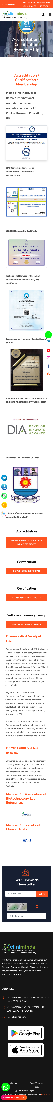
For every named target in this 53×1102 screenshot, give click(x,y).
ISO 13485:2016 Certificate (26, 597)
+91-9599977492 (43, 2)
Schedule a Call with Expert (14, 1097)
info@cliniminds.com (10, 4)
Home (24, 56)
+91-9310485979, (29, 6)
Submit (42, 894)
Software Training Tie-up (26, 624)
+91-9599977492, (32, 1007)
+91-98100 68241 (28, 1011)
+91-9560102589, (30, 2)
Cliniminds (45, 1094)
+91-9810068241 (43, 6)
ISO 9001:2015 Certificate (26, 571)
